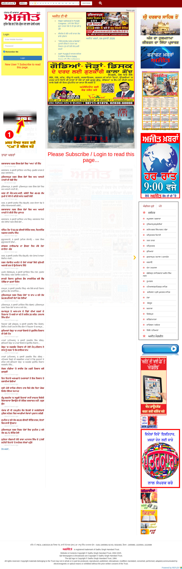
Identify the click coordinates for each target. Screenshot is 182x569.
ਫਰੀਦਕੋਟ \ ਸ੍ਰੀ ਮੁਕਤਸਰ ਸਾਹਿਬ (156, 292)
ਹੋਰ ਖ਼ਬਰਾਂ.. (5, 449)
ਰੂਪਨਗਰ (148, 281)
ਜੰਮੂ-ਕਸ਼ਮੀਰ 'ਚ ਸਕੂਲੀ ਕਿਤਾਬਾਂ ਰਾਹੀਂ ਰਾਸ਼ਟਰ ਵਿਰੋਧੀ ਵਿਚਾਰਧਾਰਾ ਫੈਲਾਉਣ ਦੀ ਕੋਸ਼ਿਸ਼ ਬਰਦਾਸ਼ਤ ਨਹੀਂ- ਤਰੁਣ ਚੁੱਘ (22, 401)
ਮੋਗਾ (146, 297)
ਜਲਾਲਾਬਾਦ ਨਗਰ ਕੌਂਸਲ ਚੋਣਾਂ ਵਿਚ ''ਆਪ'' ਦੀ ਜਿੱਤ (21, 164)
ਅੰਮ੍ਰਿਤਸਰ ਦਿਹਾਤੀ (152, 235)
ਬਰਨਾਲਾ (147, 308)
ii (32, 3)
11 (63, 3)
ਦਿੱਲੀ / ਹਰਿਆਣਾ (151, 330)
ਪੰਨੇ (160, 206)
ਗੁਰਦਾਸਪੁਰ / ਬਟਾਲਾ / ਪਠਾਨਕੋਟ (156, 257)
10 (59, 3)
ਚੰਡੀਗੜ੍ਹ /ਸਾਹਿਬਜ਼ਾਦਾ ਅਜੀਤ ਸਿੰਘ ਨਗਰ (157, 274)
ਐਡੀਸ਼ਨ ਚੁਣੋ (148, 206)
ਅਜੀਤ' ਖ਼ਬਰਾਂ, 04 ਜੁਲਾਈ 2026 (100, 38)
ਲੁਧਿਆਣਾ (148, 251)
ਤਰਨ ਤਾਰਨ (149, 240)
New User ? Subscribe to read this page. (22, 66)
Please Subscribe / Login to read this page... (91, 157)
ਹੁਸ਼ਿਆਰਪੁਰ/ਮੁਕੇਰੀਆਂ (152, 224)
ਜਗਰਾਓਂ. (148, 262)
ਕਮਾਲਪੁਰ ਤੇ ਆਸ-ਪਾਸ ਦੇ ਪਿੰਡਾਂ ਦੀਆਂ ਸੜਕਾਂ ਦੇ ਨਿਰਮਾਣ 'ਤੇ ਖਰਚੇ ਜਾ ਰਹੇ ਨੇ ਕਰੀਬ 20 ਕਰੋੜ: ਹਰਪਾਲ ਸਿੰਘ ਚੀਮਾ (22, 314)
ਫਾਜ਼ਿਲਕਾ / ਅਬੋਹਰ (151, 325)
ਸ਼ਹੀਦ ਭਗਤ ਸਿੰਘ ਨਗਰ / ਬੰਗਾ (155, 229)
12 (66, 3)
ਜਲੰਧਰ (149, 212)
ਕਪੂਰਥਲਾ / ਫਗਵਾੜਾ (152, 219)
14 (73, 3)
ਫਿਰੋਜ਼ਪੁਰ (148, 314)
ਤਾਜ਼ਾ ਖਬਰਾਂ (8, 155)
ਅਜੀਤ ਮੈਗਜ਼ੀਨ (153, 336)
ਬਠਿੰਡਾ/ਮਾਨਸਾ (150, 319)
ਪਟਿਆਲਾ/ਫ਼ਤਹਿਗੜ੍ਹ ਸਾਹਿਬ (155, 287)
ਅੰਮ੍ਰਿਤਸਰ (149, 246)
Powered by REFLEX (172, 568)
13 (70, 3)
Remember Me (12, 52)
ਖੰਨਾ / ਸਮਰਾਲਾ (150, 268)
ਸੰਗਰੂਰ (147, 303)
